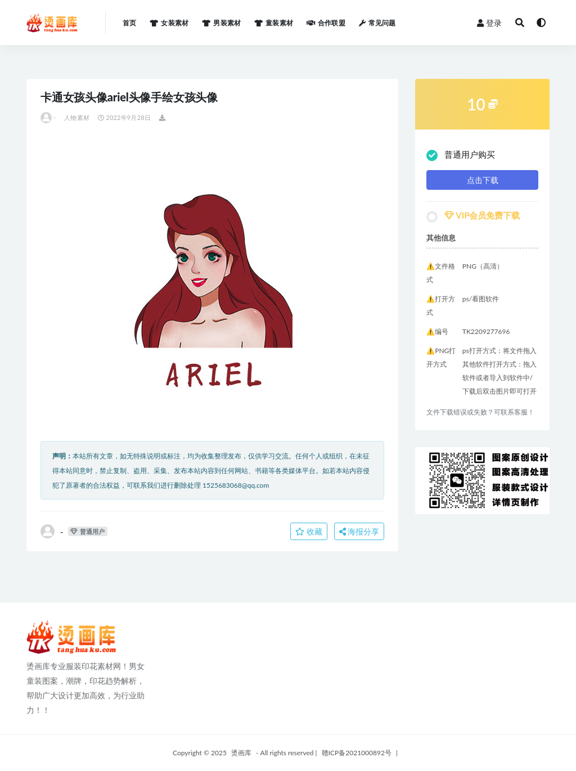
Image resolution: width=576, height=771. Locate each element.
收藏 (308, 531)
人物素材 (76, 117)
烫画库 (241, 752)
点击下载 (482, 180)
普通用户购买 (460, 155)
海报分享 (359, 531)
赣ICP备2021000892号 (357, 752)
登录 (489, 23)
